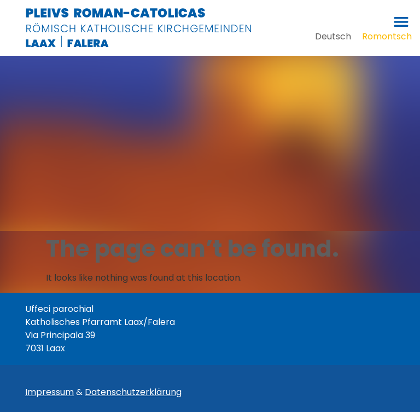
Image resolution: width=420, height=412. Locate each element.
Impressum (49, 392)
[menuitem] (333, 36)
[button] (401, 21)
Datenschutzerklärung (133, 392)
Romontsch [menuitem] (387, 36)
